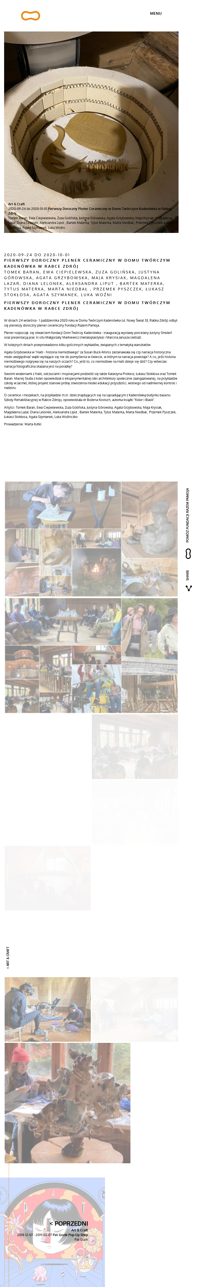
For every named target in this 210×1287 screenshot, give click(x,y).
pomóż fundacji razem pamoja (187, 515)
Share (187, 575)
